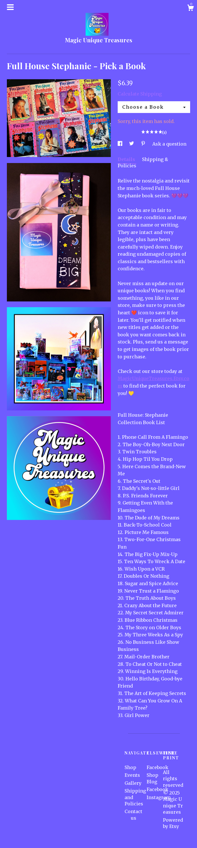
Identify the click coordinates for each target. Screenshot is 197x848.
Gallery (133, 783)
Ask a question (169, 144)
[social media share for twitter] (132, 144)
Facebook (157, 767)
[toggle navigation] (10, 7)
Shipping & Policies (143, 162)
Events (132, 775)
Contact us (133, 815)
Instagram (159, 797)
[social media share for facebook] (120, 144)
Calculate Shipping (140, 94)
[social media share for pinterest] (144, 144)
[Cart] (190, 8)
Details (127, 159)
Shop (130, 767)
